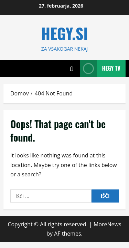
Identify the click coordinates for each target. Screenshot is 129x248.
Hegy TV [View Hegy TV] (100, 68)
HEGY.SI (64, 33)
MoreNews (107, 224)
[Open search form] (71, 68)
